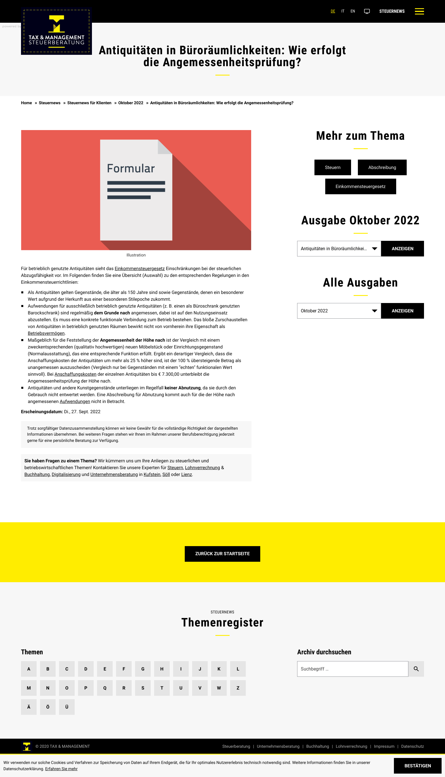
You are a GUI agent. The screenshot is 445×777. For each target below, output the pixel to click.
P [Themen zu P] (85, 688)
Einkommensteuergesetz (140, 268)
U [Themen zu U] (180, 688)
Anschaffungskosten (75, 374)
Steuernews (390, 11)
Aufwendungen (75, 401)
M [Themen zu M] (29, 688)
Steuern (175, 467)
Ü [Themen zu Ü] (66, 707)
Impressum (384, 746)
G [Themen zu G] (142, 669)
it (341, 11)
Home (26, 103)
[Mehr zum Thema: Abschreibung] (382, 167)
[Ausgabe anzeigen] (402, 311)
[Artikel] (402, 248)
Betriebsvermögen (46, 333)
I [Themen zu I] (181, 669)
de (331, 11)
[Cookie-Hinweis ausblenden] (418, 766)
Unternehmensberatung (114, 474)
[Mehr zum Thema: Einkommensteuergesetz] (360, 186)
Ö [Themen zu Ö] (47, 707)
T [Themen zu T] (162, 688)
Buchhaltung (37, 474)
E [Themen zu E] (105, 669)
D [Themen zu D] (85, 669)
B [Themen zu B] (47, 669)
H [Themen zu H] (161, 669)
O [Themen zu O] (66, 688)
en (351, 11)
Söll (166, 474)
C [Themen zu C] (66, 669)
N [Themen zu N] (47, 688)
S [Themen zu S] (143, 688)
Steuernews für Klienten (89, 103)
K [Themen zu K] (218, 669)
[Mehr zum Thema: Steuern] (332, 167)
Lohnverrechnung (202, 467)
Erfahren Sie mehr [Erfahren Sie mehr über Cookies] (61, 768)
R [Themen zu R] (123, 688)
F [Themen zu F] (124, 669)
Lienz (186, 474)
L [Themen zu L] (238, 669)
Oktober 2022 (130, 103)
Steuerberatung (236, 746)
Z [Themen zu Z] (238, 688)
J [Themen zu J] (200, 669)
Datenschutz (412, 746)
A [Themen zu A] (28, 669)
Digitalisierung (66, 474)
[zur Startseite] (55, 746)
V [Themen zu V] (199, 688)
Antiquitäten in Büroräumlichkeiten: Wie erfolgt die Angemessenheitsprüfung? (221, 103)
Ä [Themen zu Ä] (28, 707)
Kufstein (152, 474)
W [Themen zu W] (219, 688)
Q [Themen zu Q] (104, 688)
